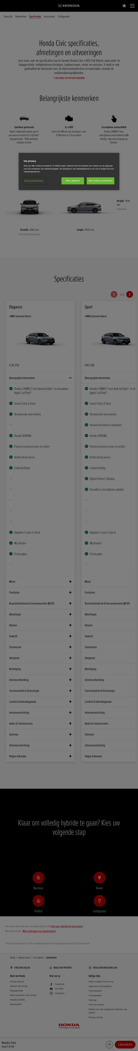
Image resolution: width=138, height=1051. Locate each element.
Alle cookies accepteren (100, 181)
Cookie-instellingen (33, 181)
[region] (69, 171)
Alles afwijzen (73, 181)
